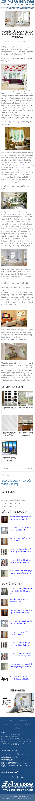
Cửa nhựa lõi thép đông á (10, 744)
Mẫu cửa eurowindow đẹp (22, 741)
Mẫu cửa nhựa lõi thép (9, 497)
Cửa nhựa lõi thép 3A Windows (12, 734)
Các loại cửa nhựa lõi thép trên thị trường (17, 743)
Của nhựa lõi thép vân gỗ (10, 736)
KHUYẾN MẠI (7, 724)
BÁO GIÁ (18, 724)
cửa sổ (21, 165)
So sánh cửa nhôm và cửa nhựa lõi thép (16, 740)
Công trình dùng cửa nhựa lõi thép (14, 500)
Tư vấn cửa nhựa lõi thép (21, 41)
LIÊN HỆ (17, 728)
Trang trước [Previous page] (6, 468)
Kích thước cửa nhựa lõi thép (12, 738)
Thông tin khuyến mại (9, 506)
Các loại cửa (6, 741)
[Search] (17, 475)
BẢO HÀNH (28, 724)
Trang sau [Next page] (30, 468)
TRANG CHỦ (11, 720)
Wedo (16, 753)
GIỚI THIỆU (23, 720)
